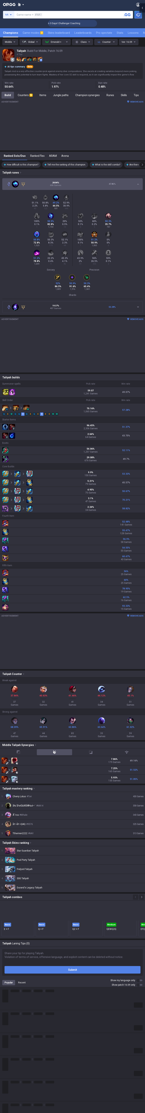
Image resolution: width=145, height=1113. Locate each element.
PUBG (5, 1055)
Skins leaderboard (59, 32)
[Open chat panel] (142, 68)
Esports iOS (79, 1087)
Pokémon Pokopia (13, 1087)
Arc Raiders (9, 1078)
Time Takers (9, 1096)
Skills (124, 95)
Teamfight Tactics (13, 1042)
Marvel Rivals (10, 1064)
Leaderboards (83, 32)
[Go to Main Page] (9, 4)
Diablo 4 (7, 1105)
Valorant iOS (79, 1060)
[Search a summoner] (127, 14)
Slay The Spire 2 (12, 1091)
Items (42, 95)
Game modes (33, 32)
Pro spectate (104, 32)
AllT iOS (77, 1051)
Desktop (7, 1109)
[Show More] (21, 4)
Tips (136, 95)
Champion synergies (87, 95)
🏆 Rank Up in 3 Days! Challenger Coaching (71, 23)
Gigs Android (80, 1064)
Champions (10, 32)
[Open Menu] (138, 4)
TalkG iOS (78, 1078)
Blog (5, 1018)
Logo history (9, 1023)
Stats (120, 32)
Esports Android (82, 1082)
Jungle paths (61, 95)
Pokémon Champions (15, 1100)
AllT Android (79, 1046)
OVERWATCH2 (11, 1051)
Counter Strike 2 (12, 1073)
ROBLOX (7, 1082)
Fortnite (7, 1069)
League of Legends (13, 1037)
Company (8, 1014)
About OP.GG (9, 1009)
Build (8, 95)
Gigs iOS (77, 1069)
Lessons (133, 32)
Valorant (7, 1046)
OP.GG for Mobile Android (87, 1037)
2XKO (5, 1060)
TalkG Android (80, 1073)
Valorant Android (82, 1055)
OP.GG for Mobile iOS (84, 1042)
